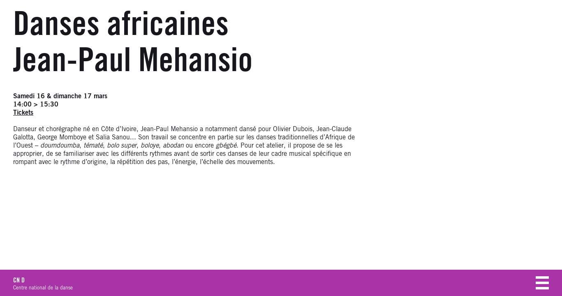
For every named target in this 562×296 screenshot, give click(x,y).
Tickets (23, 112)
